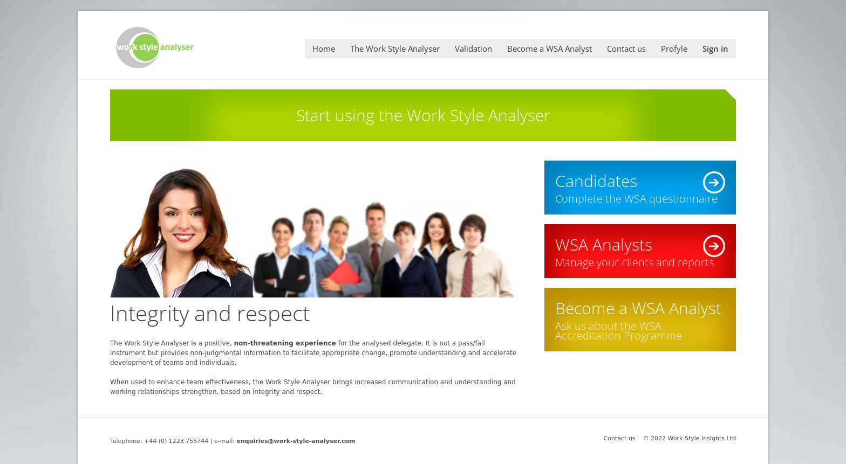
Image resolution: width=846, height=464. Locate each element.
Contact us (620, 438)
